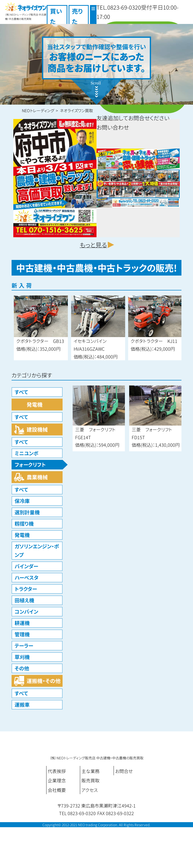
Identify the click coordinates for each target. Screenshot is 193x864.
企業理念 (57, 780)
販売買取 (90, 780)
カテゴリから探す (32, 375)
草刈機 (22, 657)
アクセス (89, 790)
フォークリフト (30, 464)
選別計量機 (27, 512)
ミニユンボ (26, 453)
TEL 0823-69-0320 (77, 813)
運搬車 (22, 704)
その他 (22, 668)
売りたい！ (77, 21)
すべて (21, 392)
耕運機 (22, 623)
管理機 (22, 634)
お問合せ (124, 771)
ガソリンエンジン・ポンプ (37, 550)
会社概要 (57, 790)
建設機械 (37, 429)
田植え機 (24, 600)
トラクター (26, 588)
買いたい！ (56, 21)
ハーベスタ (26, 577)
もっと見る (93, 244)
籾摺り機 (24, 523)
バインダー (26, 566)
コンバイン (26, 611)
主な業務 (90, 771)
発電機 (34, 404)
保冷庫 (22, 500)
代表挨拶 (57, 771)
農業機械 (37, 477)
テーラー (24, 645)
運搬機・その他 (44, 680)
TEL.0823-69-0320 (118, 7)
